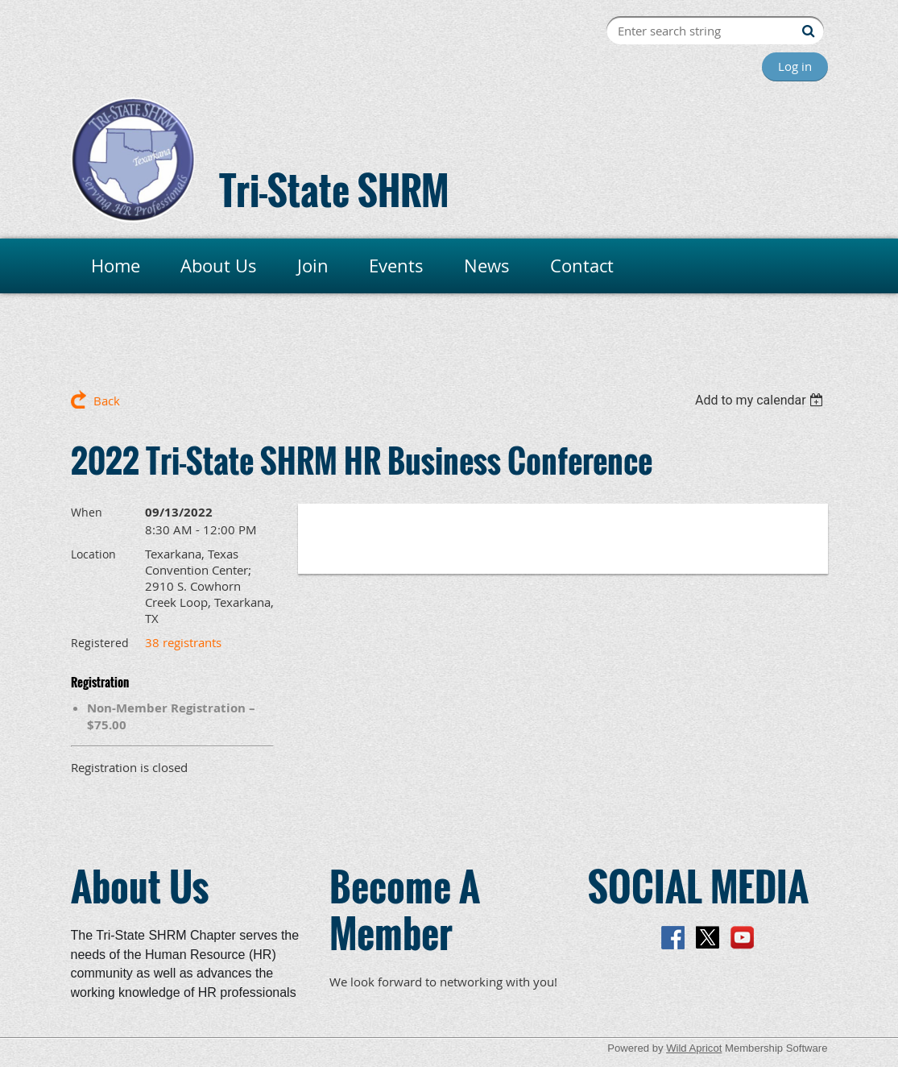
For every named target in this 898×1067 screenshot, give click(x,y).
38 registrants (183, 642)
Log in (795, 66)
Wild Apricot (694, 1048)
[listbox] (761, 400)
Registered (100, 642)
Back (106, 400)
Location (93, 554)
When (86, 512)
